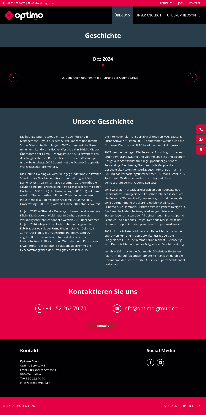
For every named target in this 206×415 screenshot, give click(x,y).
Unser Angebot (148, 15)
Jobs (181, 3)
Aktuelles (166, 3)
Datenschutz (191, 406)
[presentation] (13, 77)
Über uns (122, 15)
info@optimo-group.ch (42, 3)
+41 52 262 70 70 (60, 308)
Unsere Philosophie (183, 15)
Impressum (170, 406)
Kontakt (194, 3)
